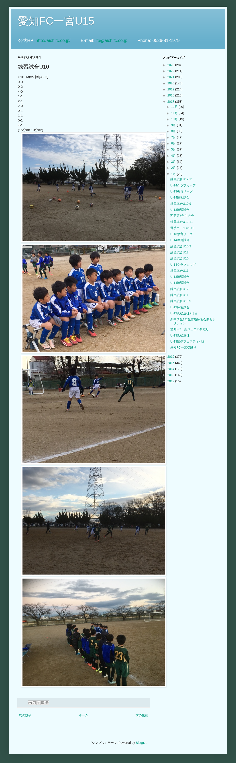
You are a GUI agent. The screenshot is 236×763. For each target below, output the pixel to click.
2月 (174, 167)
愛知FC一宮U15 (56, 21)
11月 (174, 113)
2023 (171, 65)
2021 (171, 77)
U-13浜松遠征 (179, 335)
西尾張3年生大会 (182, 215)
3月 (174, 161)
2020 (171, 83)
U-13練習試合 (179, 209)
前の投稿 (142, 715)
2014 (171, 369)
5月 (174, 149)
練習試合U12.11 (181, 179)
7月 (174, 137)
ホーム (83, 715)
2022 (171, 71)
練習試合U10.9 (180, 203)
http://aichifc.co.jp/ (57, 40)
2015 (171, 363)
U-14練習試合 (179, 197)
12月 (174, 107)
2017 (171, 101)
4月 (174, 155)
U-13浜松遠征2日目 (183, 313)
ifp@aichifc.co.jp (116, 40)
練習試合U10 (179, 258)
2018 (171, 95)
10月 (174, 119)
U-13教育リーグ (181, 191)
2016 (171, 356)
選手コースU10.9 (182, 228)
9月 (174, 125)
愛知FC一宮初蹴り (183, 347)
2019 (171, 89)
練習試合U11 (179, 270)
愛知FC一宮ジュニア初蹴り (189, 329)
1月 (174, 174)
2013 (171, 375)
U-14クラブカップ (183, 185)
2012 (171, 381)
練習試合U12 (179, 252)
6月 (174, 143)
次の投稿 (25, 715)
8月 (174, 131)
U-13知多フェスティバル (187, 341)
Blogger (141, 742)
